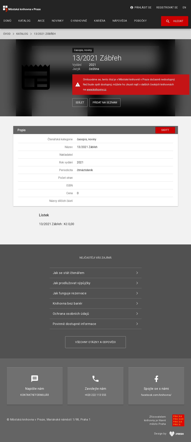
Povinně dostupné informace (74, 324)
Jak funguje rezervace (70, 293)
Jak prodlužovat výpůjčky (72, 283)
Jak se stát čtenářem (68, 273)
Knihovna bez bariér (68, 303)
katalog (22, 33)
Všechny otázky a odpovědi (95, 342)
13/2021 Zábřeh (45, 33)
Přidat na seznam (105, 102)
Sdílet (80, 102)
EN (184, 7)
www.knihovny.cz (96, 89)
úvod (7, 33)
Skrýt (165, 130)
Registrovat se (167, 7)
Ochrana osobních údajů (71, 313)
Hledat (174, 21)
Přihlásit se (140, 7)
